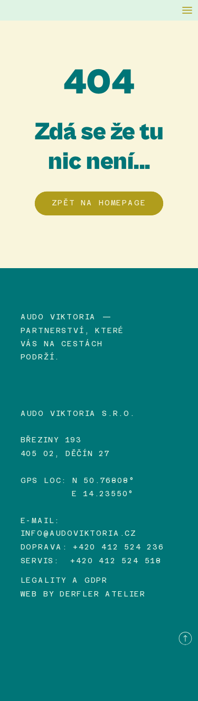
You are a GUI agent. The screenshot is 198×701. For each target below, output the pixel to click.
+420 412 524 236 (118, 547)
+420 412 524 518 (116, 560)
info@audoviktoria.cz (78, 533)
